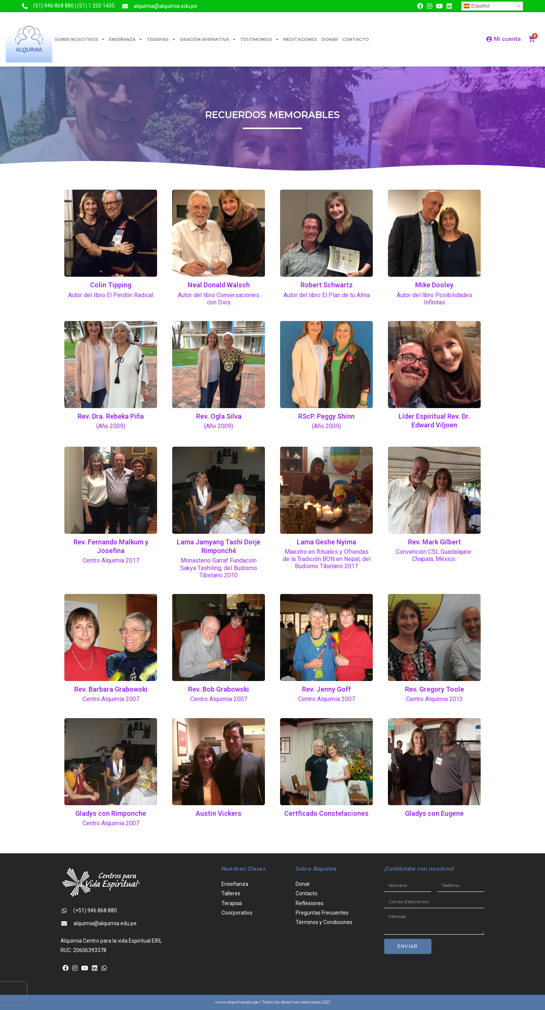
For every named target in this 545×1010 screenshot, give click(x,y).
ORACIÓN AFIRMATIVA (207, 39)
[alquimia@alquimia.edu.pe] (125, 6)
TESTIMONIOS (259, 39)
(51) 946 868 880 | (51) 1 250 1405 (74, 6)
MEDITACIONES (300, 39)
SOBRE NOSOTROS (79, 39)
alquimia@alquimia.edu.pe (165, 6)
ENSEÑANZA (125, 39)
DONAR (330, 39)
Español (476, 6)
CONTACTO (356, 39)
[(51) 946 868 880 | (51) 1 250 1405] (25, 6)
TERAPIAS (160, 39)
